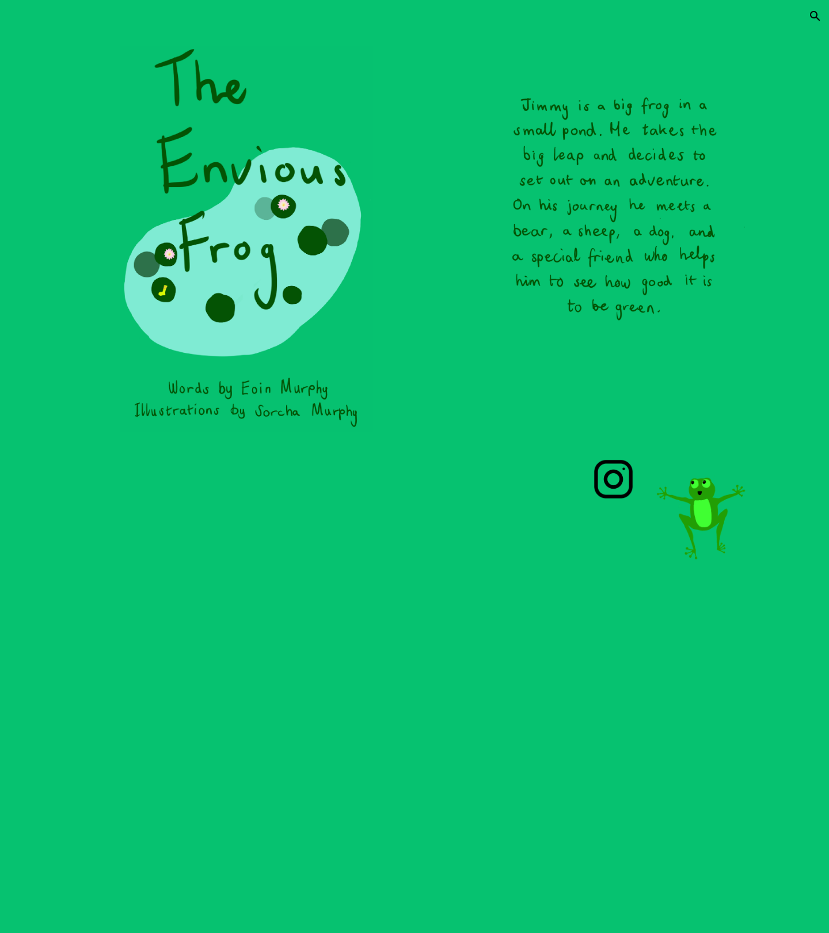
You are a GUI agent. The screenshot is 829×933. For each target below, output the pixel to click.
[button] (815, 16)
